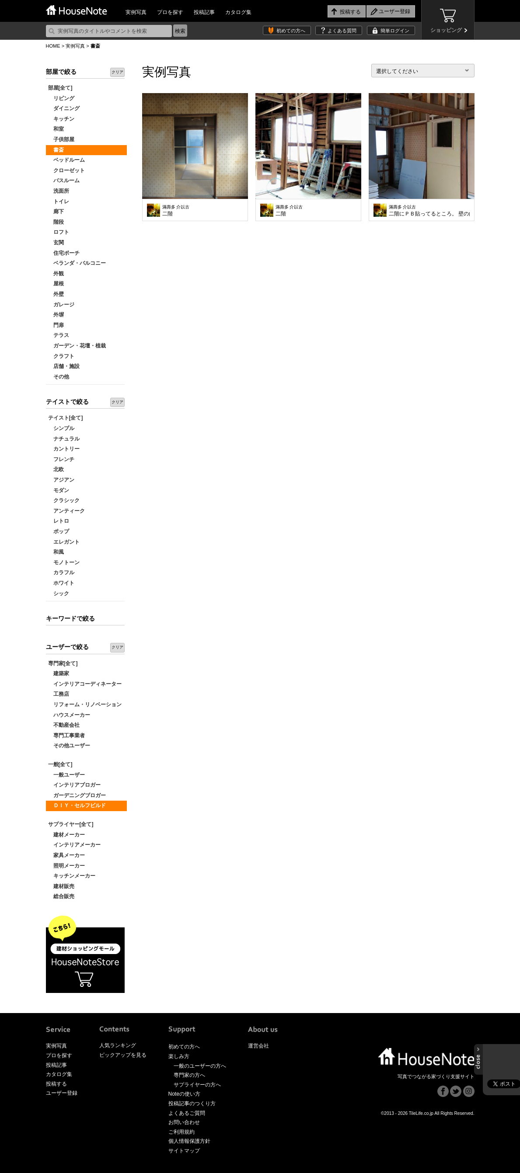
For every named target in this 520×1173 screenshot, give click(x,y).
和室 (56, 129)
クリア (117, 72)
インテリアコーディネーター (85, 684)
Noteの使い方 (184, 1094)
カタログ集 (238, 12)
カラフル (61, 572)
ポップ (58, 531)
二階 (176, 211)
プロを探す (170, 12)
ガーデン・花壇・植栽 (77, 346)
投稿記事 (204, 12)
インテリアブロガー (74, 785)
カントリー (64, 449)
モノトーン (64, 562)
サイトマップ (184, 1151)
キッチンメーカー (71, 876)
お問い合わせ (184, 1122)
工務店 (58, 694)
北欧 (56, 469)
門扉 (56, 325)
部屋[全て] (60, 88)
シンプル (61, 428)
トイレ (58, 201)
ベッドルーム (66, 160)
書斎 (56, 150)
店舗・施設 (64, 366)
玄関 (56, 242)
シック (58, 593)
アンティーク (66, 511)
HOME (53, 46)
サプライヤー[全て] (71, 824)
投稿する (56, 1084)
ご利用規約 (181, 1132)
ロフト (58, 232)
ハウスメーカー (69, 715)
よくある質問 (342, 30)
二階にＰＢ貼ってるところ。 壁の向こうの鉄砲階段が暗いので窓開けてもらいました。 (429, 211)
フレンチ (61, 459)
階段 (56, 222)
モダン (58, 490)
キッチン (61, 119)
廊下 (56, 211)
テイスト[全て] (65, 418)
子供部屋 (61, 139)
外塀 (56, 315)
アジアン (61, 480)
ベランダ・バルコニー (77, 263)
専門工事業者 (66, 735)
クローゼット (66, 170)
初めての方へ (290, 30)
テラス (58, 335)
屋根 (56, 284)
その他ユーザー (69, 746)
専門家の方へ (189, 1075)
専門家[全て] (63, 663)
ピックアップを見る (123, 1055)
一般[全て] (60, 764)
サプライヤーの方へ (197, 1085)
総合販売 (61, 896)
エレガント (64, 542)
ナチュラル (64, 439)
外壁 (56, 294)
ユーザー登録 (61, 1093)
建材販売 (61, 886)
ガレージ (61, 305)
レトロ (58, 521)
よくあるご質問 (186, 1113)
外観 (56, 274)
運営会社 (258, 1046)
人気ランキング (117, 1045)
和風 (56, 552)
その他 (58, 377)
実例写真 (136, 12)
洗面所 (58, 191)
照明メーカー (66, 866)
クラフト (61, 356)
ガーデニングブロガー (77, 795)
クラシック (64, 500)
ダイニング (64, 108)
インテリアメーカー (74, 845)
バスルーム (64, 180)
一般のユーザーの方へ (200, 1066)
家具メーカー (66, 855)
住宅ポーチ (64, 253)
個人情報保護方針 (189, 1141)
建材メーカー (66, 835)
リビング (61, 98)
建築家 (58, 673)
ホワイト (61, 583)
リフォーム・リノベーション (85, 704)
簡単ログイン (394, 30)
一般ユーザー (66, 775)
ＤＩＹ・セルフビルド (77, 805)
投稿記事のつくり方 (192, 1103)
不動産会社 (64, 725)
